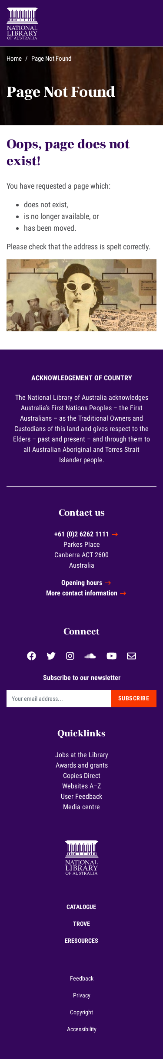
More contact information (81, 593)
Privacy (81, 995)
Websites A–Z (81, 786)
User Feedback (81, 796)
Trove (81, 923)
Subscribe (134, 698)
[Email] (59, 698)
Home (14, 58)
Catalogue (81, 906)
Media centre (81, 807)
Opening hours (81, 583)
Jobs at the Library (81, 755)
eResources (81, 940)
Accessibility (81, 1029)
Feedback (81, 978)
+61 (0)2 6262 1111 (81, 534)
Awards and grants (82, 765)
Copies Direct (81, 775)
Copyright (81, 1012)
